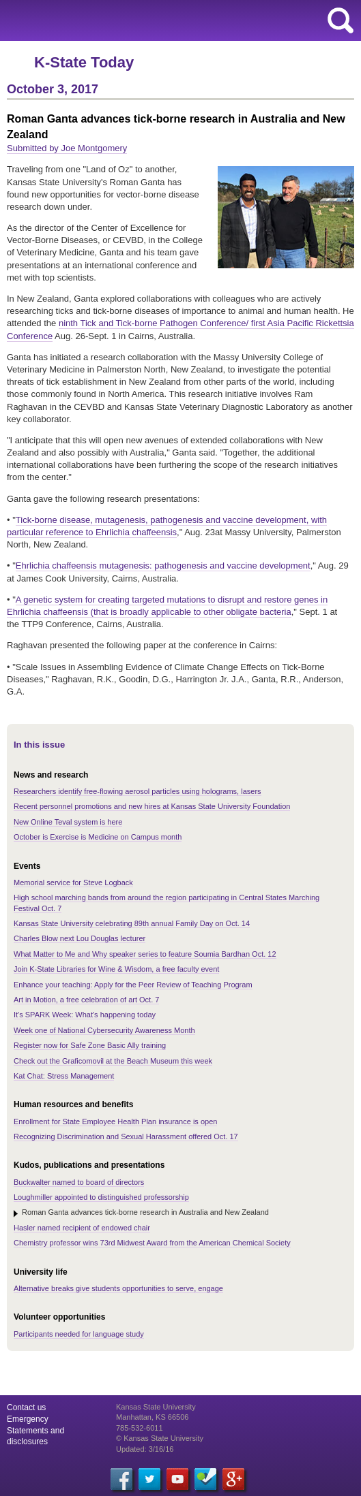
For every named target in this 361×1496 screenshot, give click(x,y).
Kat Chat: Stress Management (64, 1076)
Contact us (26, 1407)
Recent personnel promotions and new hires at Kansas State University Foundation (152, 806)
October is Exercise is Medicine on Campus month (98, 837)
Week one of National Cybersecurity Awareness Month (104, 1030)
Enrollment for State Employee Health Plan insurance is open (115, 1121)
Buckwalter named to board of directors (79, 1182)
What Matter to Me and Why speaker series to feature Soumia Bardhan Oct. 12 (145, 954)
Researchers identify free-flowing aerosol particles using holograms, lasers (137, 791)
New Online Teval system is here (68, 822)
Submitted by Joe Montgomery (67, 148)
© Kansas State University (159, 1438)
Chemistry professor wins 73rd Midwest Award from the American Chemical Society (152, 1243)
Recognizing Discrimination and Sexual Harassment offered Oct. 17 (126, 1136)
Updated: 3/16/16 (144, 1449)
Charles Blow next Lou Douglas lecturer (79, 938)
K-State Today (84, 62)
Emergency (27, 1419)
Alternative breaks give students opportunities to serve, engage (118, 1288)
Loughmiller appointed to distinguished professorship (101, 1197)
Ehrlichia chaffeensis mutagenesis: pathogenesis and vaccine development (163, 565)
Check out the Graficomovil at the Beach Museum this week (113, 1061)
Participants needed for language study (79, 1334)
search (340, 20)
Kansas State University (124, 20)
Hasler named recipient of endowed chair (82, 1228)
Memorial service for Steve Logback (73, 882)
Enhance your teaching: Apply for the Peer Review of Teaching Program (133, 985)
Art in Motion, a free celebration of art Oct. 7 (86, 1000)
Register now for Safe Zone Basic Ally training (90, 1045)
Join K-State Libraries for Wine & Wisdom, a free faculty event (116, 969)
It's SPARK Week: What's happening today (85, 1014)
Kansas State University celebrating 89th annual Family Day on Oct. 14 (132, 923)
